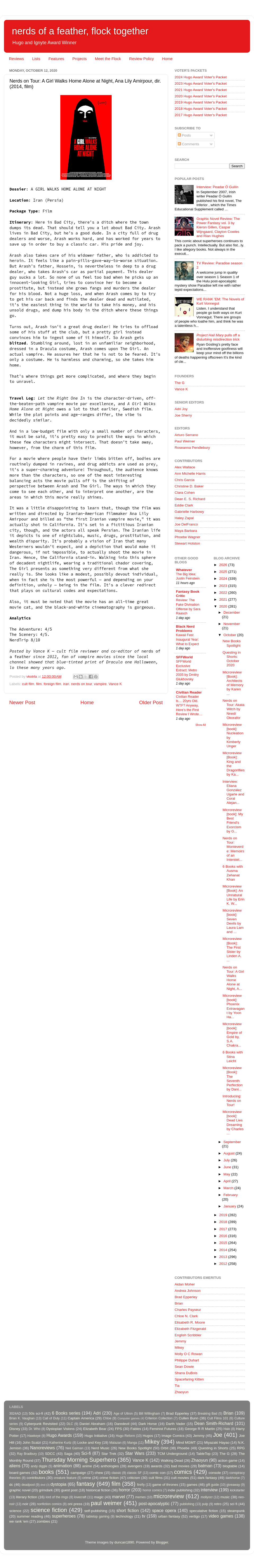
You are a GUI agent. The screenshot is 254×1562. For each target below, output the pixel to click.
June (228, 1167)
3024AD (15, 1413)
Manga (132, 1443)
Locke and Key (89, 1443)
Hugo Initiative (95, 1436)
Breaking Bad (207, 1413)
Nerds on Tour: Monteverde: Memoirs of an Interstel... (233, 849)
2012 (223, 1264)
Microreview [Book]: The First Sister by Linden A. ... (232, 949)
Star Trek (108, 1454)
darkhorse (232, 1478)
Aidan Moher (185, 1284)
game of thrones (165, 1485)
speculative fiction (203, 1511)
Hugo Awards (59, 1435)
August (230, 1153)
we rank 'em (18, 1521)
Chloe (107, 1418)
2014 (223, 1250)
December (232, 612)
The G (180, 383)
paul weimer (106, 1503)
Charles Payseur (188, 1310)
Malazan (115, 1443)
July (227, 1160)
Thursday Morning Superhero (79, 1459)
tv (143, 1516)
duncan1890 (124, 1542)
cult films (156, 1478)
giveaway (233, 1485)
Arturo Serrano (186, 435)
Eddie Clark (184, 505)
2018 (223, 1222)
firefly (141, 1485)
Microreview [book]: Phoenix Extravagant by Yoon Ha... (233, 1006)
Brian (179, 1303)
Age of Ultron (123, 1413)
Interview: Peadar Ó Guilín (217, 187)
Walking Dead (172, 1461)
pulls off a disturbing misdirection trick (218, 337)
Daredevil (121, 1424)
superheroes (64, 1516)
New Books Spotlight (232, 643)
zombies (43, 1521)
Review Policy (141, 58)
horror (124, 1489)
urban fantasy (169, 1516)
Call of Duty (51, 1418)
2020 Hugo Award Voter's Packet (201, 96)
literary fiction (26, 1497)
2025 (223, 572)
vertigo (194, 1516)
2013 (223, 1257)
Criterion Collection (159, 1418)
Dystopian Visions (60, 1429)
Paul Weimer (185, 441)
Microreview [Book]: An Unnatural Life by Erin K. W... (233, 894)
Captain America (81, 1418)
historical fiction (98, 1490)
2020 (223, 606)
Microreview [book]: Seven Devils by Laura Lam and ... (233, 921)
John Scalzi (31, 1443)
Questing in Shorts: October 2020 (232, 658)
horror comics (152, 1490)
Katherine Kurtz (60, 1443)
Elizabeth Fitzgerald (190, 1329)
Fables (135, 1429)
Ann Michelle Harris (190, 474)
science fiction (49, 1510)
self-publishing (95, 1511)
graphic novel (19, 1490)
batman (205, 1465)
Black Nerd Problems (185, 628)
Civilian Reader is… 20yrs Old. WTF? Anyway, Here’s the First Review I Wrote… (189, 705)
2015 (223, 1243)
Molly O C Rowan (188, 1354)
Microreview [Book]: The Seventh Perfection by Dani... (233, 1078)
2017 (223, 1229)
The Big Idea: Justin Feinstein (187, 576)
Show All (201, 724)
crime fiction (109, 1478)
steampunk (236, 1511)
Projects (79, 58)
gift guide (212, 1485)
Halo (227, 1429)
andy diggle (39, 1466)
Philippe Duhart (187, 1360)
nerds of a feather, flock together (80, 31)
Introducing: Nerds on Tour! (232, 1100)
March (229, 1188)
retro (217, 1504)
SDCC (50, 1454)
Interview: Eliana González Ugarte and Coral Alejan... (233, 792)
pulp (205, 1504)
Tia (177, 1386)
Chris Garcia (184, 480)
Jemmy (180, 1341)
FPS (118, 1429)
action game (228, 1461)
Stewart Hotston (187, 543)
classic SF (134, 1473)
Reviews (16, 58)
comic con (157, 1473)
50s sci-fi (36, 1413)
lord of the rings (57, 1497)
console (214, 1473)
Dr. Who (34, 1429)
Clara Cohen (185, 493)
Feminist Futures (162, 1429)
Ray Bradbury (27, 1454)
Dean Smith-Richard (213, 1423)
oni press (75, 1504)
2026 (223, 565)
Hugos (148, 1436)
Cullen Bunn (188, 1418)
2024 (223, 579)
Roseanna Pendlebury (192, 448)
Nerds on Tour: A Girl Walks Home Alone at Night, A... (233, 978)
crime (86, 1478)
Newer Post (22, 702)
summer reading (30, 1516)
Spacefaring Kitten (189, 1379)
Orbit (164, 1448)
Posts (184, 135)
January (230, 1206)
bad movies (180, 1466)
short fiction (127, 1510)
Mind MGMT (186, 1443)
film (39, 684)
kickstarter (237, 1490)
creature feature (65, 1478)
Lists (36, 58)
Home (167, 58)
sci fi (233, 1504)
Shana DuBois (186, 1373)
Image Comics (173, 1436)
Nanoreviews (42, 1447)
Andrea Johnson (188, 1291)
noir (25, 1504)
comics (183, 1472)
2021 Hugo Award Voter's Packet (201, 90)
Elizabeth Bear (94, 1429)
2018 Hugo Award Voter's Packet (201, 109)
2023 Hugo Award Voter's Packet (201, 83)
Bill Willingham (149, 1413)
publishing (187, 1504)
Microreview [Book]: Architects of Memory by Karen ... (233, 683)
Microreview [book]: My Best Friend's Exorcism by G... (233, 820)
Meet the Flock (108, 58)
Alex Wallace (185, 467)
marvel (118, 1496)
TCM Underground (172, 1454)
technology (124, 1516)
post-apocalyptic (154, 1503)
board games (19, 1473)
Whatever (184, 570)
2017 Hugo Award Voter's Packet (201, 115)
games (192, 1485)
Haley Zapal (184, 518)
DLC (70, 1424)
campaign (78, 1473)
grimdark (46, 1490)
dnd (42, 1484)
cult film (28, 684)
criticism (133, 1478)
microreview (168, 1496)
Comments (188, 144)
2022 (223, 593)
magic (98, 1497)
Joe (217, 1435)
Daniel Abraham (92, 1424)
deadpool (28, 1485)
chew (99, 1473)
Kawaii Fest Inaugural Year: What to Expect (187, 639)
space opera (164, 1510)
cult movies (180, 1478)
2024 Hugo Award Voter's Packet (201, 77)
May (227, 1174)
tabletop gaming (97, 1516)
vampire (100, 684)
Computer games (128, 1418)
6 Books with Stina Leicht (233, 1056)
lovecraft (80, 1497)
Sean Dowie (184, 1367)
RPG (241, 1448)
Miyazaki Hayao (216, 1443)
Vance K (115, 684)
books (46, 1472)
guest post (69, 1490)
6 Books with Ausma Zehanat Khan (233, 872)
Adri (97, 1413)
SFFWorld (184, 657)
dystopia (58, 1484)
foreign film (52, 684)
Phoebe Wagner (187, 537)
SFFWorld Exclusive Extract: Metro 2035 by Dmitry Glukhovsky (187, 670)
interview (209, 1489)
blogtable (230, 1466)
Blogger (162, 1542)
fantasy (85, 1483)
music (225, 1497)
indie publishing (180, 1490)
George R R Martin (200, 1429)
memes (140, 1497)
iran (66, 684)
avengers (135, 1466)
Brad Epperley (186, 1297)
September (232, 1142)
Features (56, 58)
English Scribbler (188, 1335)
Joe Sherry (183, 415)
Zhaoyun (182, 1392)
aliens (14, 1465)
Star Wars (134, 1453)
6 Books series (66, 1413)
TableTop (203, 1454)
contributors (35, 1478)
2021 (223, 599)
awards (156, 1466)
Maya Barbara (186, 531)
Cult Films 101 (217, 1418)
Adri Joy (181, 409)
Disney (14, 1429)
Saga (68, 1454)
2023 (223, 586)
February (231, 1195)
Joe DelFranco (186, 524)
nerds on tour (81, 684)
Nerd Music (100, 1448)
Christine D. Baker (189, 486)
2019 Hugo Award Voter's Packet (201, 102)
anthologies (110, 1466)
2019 (223, 1215)
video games (221, 1516)
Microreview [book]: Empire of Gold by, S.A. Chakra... (232, 1034)
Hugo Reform (125, 1436)
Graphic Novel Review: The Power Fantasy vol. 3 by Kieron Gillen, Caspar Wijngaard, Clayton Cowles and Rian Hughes (218, 227)
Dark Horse (147, 1424)
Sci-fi (86, 1453)
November (232, 624)
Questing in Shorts (213, 1448)
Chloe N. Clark (186, 1316)
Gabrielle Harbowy (189, 512)
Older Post (151, 702)
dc (11, 1485)
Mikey (179, 1348)
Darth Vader (175, 1424)
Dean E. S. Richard (190, 499)
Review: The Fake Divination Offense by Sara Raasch (188, 606)
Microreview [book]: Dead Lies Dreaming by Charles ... (233, 1122)
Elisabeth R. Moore (190, 1322)
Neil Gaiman (74, 1448)
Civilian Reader (189, 692)
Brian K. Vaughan (22, 1418)
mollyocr (207, 1497)
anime (87, 1466)
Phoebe (183, 1448)
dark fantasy (207, 1478)
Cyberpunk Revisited (41, 1424)
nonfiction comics (49, 1504)
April (228, 1181)
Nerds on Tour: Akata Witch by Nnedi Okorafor (233, 709)
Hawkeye (33, 1436)
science (15, 1511)
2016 (223, 1236)
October (230, 635)
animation (62, 1465)
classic (116, 1473)
